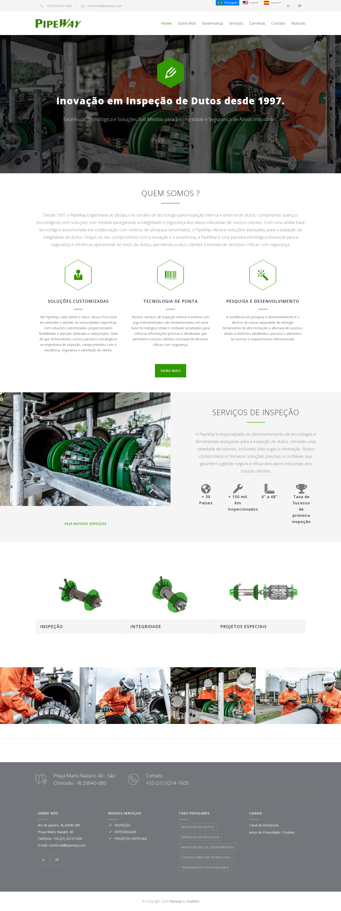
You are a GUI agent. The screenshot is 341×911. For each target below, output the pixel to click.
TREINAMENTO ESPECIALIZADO (205, 867)
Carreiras (257, 23)
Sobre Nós (187, 23)
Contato (278, 23)
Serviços (236, 23)
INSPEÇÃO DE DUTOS (197, 827)
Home (166, 23)
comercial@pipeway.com (104, 6)
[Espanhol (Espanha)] (272, 3)
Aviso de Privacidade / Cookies (272, 832)
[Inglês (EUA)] (250, 3)
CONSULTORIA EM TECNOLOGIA (205, 857)
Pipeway (175, 901)
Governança (212, 23)
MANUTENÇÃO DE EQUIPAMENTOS (208, 847)
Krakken (193, 901)
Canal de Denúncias (264, 825)
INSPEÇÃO (51, 626)
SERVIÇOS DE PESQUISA (200, 837)
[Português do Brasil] (227, 3)
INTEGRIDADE (145, 626)
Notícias (298, 23)
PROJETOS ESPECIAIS (243, 626)
